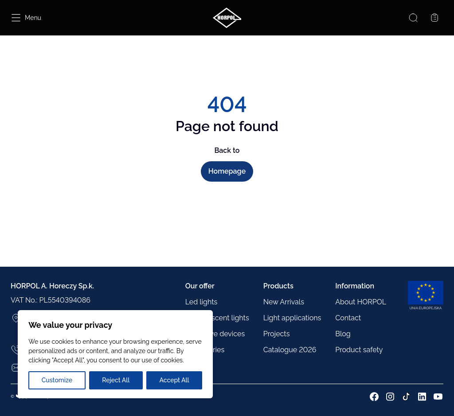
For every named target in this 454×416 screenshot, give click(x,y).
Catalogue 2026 (290, 350)
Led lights (201, 302)
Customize (57, 380)
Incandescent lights (217, 318)
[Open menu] (26, 17)
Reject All (115, 380)
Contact (348, 318)
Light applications (292, 318)
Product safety (359, 350)
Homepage (227, 171)
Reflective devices (215, 334)
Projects (276, 334)
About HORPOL (360, 302)
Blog (342, 334)
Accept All (174, 380)
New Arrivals (283, 302)
